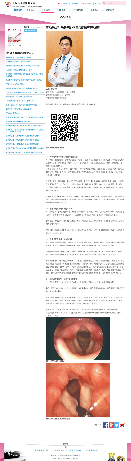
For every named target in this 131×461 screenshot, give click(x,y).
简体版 (97, 3)
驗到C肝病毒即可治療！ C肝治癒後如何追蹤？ (22, 88)
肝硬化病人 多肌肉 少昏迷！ (16, 84)
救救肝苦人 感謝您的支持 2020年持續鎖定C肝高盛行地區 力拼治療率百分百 (25, 131)
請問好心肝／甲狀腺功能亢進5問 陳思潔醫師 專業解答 (25, 148)
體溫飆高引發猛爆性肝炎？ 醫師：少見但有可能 (23, 66)
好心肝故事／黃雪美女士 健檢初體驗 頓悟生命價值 (24, 152)
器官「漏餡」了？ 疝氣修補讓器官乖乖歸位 (21, 105)
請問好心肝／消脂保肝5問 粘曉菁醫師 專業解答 (22, 140)
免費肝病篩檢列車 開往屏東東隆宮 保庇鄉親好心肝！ (25, 125)
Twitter (116, 425)
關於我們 (18, 10)
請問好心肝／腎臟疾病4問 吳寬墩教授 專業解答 (22, 136)
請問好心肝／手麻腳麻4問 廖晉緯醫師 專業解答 (22, 144)
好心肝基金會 (59, 450)
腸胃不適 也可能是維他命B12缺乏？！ (19, 109)
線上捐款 (88, 3)
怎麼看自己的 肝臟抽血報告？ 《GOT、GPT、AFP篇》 (25, 92)
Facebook (105, 425)
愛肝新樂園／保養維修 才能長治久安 (19, 96)
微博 (122, 425)
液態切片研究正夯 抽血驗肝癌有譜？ (19, 70)
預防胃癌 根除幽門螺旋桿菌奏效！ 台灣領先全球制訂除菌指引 (24, 75)
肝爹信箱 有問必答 (12, 113)
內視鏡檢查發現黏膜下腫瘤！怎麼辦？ (19, 101)
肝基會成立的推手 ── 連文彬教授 (18, 121)
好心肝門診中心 (75, 450)
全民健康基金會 (91, 450)
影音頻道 (64, 3)
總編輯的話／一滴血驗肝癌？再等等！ (19, 57)
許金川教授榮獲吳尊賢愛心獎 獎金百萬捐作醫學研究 (24, 117)
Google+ (111, 425)
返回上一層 (31, 30)
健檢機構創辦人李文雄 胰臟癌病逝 (18, 61)
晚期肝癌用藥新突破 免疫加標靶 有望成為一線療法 (24, 80)
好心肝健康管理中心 (41, 450)
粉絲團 (75, 3)
